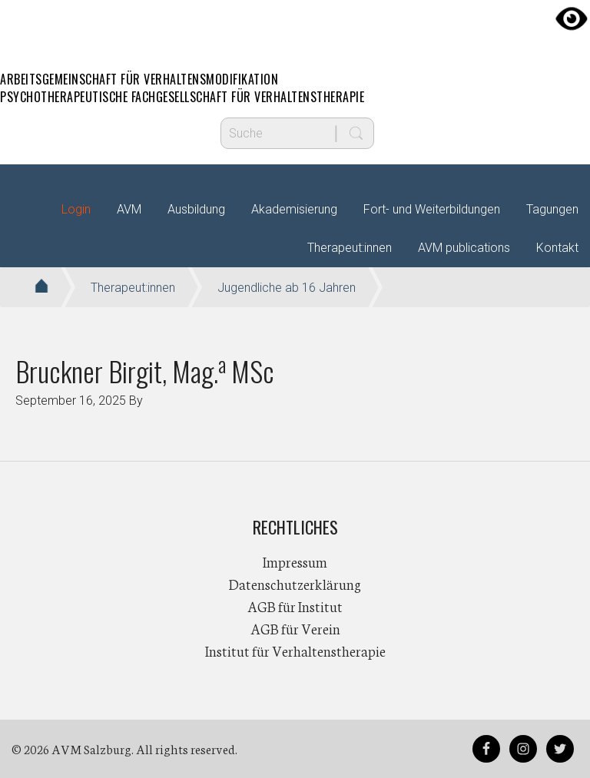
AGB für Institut (295, 606)
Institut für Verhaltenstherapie (295, 650)
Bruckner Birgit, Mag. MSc (144, 370)
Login (76, 209)
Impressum (295, 561)
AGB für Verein (295, 628)
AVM (295, 27)
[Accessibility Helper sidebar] (571, 18)
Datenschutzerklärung (295, 584)
